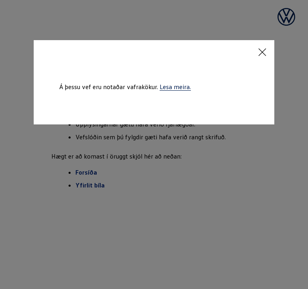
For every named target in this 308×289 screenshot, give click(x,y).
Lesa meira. (175, 87)
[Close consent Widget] (262, 52)
